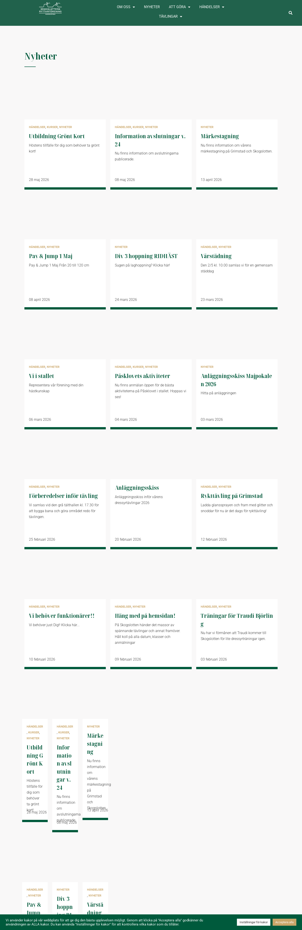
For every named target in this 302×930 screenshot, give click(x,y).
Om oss (126, 7)
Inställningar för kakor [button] (254, 922)
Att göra (179, 7)
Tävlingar (170, 16)
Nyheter (152, 7)
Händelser (211, 7)
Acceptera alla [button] (284, 922)
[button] (290, 13)
